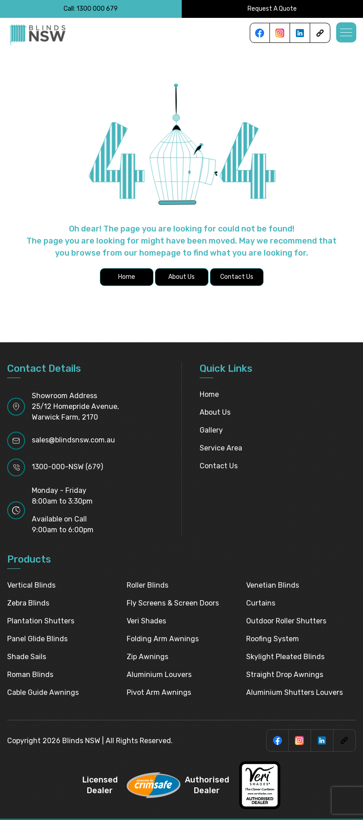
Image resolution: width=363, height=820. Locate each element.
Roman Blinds (30, 674)
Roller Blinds (147, 585)
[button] (346, 32)
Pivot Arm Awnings (159, 692)
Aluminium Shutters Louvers (294, 692)
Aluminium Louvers (159, 674)
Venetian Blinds (272, 585)
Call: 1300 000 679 (91, 9)
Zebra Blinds (28, 603)
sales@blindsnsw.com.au (73, 440)
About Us (215, 412)
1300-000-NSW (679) (67, 467)
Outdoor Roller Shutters (286, 621)
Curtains (260, 603)
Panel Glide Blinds (37, 639)
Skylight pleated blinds (285, 656)
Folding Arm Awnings (163, 639)
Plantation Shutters (40, 621)
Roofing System (272, 639)
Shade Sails (26, 656)
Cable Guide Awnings (43, 692)
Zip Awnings (147, 656)
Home (209, 394)
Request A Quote (272, 9)
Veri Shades (146, 621)
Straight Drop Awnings (284, 674)
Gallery (211, 430)
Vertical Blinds (31, 585)
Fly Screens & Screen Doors (173, 603)
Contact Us (219, 466)
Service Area (221, 448)
